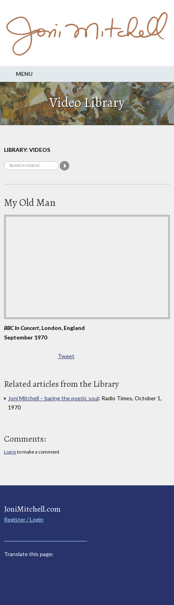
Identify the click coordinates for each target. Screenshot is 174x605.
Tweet (66, 356)
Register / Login (23, 519)
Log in (10, 452)
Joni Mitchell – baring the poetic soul (53, 398)
